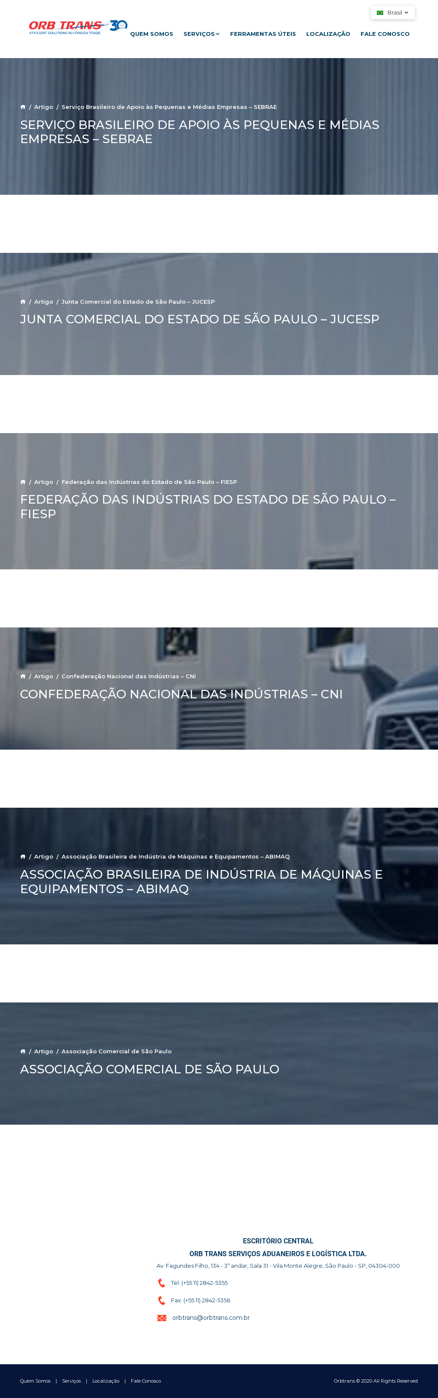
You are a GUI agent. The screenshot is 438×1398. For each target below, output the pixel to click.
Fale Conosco (385, 33)
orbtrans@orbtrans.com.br (211, 1318)
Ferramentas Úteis (263, 33)
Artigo (43, 106)
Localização (328, 33)
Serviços (201, 33)
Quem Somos (151, 33)
